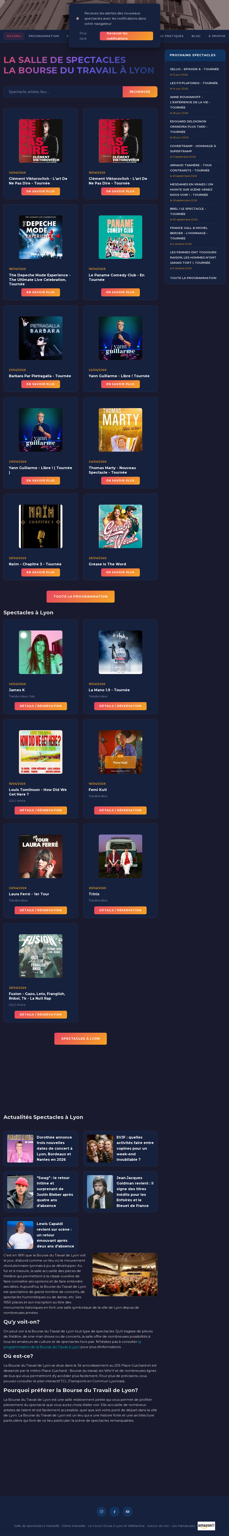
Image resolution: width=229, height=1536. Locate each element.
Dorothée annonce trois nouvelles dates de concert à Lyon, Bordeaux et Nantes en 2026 (54, 1148)
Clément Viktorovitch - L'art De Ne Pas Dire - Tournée (38, 181)
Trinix (94, 898)
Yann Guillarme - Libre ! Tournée (119, 380)
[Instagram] (101, 1511)
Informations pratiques (161, 36)
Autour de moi (158, 1525)
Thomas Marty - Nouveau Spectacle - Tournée (112, 474)
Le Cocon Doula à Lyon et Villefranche (116, 1525)
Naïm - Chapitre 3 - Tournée (35, 568)
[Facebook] (114, 1511)
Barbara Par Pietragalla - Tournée (40, 380)
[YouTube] (127, 1511)
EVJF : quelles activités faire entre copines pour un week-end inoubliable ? (135, 1148)
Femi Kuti (98, 794)
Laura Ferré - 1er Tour (29, 898)
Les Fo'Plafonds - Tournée (194, 83)
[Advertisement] (78, 1082)
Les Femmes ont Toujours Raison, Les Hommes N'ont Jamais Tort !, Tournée (193, 257)
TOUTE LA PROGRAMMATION (80, 596)
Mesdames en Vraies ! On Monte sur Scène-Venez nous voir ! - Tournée (191, 189)
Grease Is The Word (107, 568)
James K (17, 694)
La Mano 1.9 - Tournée (109, 694)
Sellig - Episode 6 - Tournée (194, 69)
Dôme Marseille (73, 1525)
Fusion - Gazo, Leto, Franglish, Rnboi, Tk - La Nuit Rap (37, 1000)
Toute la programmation (193, 278)
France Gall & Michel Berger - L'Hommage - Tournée (189, 233)
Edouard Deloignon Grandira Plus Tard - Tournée (189, 126)
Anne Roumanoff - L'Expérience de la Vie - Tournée (190, 102)
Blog (196, 36)
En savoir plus (41, 191)
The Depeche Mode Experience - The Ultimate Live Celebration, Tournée (40, 284)
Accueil (14, 36)
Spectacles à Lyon (80, 1039)
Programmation (44, 36)
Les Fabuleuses (183, 1525)
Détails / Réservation (41, 710)
